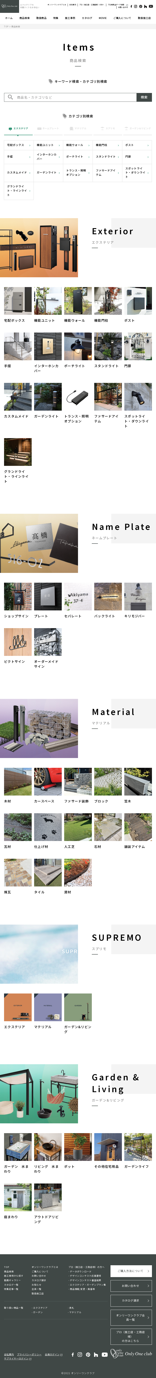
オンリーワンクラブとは (57, 4)
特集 (55, 18)
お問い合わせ (123, 7)
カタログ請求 (39, 1280)
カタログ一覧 (11, 1284)
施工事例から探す (13, 1275)
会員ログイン (52, 1353)
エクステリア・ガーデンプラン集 (88, 1284)
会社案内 (72, 4)
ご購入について (122, 18)
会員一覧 (36, 1289)
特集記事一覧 (11, 1289)
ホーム (9, 18)
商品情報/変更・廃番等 (82, 1289)
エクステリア (40, 1307)
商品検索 (25, 18)
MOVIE (103, 18)
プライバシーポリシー (29, 1353)
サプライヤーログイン (16, 1357)
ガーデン (38, 1312)
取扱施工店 (144, 18)
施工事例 (70, 18)
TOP (6, 26)
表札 (71, 1307)
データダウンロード (81, 1271)
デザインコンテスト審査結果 (85, 1280)
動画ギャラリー (12, 1280)
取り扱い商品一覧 (13, 1307)
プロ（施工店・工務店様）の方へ (91, 4)
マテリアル (75, 1312)
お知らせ (36, 1284)
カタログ (87, 18)
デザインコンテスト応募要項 (85, 1275)
